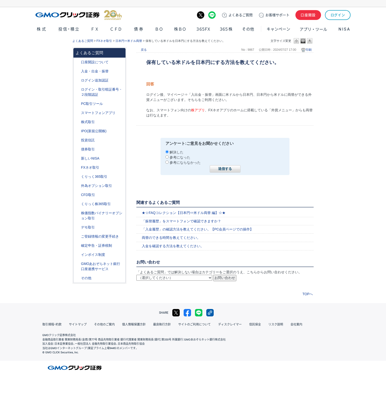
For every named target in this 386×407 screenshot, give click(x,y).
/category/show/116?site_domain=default (77, 140)
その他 (248, 29)
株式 (42, 29)
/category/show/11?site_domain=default (77, 194)
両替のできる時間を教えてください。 (171, 238)
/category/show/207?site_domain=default (77, 103)
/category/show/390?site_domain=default (77, 254)
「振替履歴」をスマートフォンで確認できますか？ (181, 221)
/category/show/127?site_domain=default (77, 245)
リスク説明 (275, 324)
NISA (344, 29)
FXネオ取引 (104, 41)
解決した (176, 152)
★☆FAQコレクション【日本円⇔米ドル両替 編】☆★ (183, 213)
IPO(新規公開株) (93, 131)
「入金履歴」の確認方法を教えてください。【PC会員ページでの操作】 (197, 229)
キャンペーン (278, 29)
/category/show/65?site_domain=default (77, 185)
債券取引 (88, 149)
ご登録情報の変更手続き (100, 236)
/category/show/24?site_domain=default (77, 167)
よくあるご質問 (82, 41)
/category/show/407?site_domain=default (77, 204)
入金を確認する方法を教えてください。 (173, 246)
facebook (187, 312)
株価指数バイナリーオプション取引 (101, 215)
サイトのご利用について (194, 324)
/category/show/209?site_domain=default (77, 227)
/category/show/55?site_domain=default (77, 71)
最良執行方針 (162, 324)
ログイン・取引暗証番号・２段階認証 (101, 92)
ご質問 (240, 15)
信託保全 (255, 324)
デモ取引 (88, 227)
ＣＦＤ (116, 29)
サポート (277, 15)
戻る (144, 49)
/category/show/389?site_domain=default (77, 149)
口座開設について (95, 62)
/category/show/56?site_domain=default (77, 236)
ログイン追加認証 (95, 80)
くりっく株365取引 (96, 204)
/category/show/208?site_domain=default (77, 112)
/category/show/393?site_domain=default (77, 158)
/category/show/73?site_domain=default (77, 131)
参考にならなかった (185, 162)
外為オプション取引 (96, 186)
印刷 (309, 49)
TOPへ (307, 294)
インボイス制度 (93, 255)
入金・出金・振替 (95, 71)
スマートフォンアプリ (98, 113)
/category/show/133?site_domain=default (77, 213)
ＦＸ (95, 29)
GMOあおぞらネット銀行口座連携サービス (100, 266)
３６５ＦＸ (203, 29)
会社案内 (296, 324)
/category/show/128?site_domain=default (77, 263)
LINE (212, 15)
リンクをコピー (210, 312)
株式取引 (88, 122)
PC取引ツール (92, 104)
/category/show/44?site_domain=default (77, 278)
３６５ (226, 29)
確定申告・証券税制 (96, 245)
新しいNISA (90, 158)
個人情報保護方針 (134, 324)
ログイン (338, 15)
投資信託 (88, 140)
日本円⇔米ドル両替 (128, 41)
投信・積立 (69, 29)
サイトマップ (78, 324)
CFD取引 (88, 195)
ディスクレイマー (230, 324)
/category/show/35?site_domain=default (77, 176)
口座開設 (308, 15)
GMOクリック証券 (78, 15)
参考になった (180, 157)
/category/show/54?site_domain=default (77, 89)
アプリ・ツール (313, 29)
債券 (139, 29)
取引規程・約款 (52, 324)
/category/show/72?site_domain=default (77, 122)
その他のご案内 (104, 324)
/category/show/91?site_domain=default (77, 62)
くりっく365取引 (94, 177)
